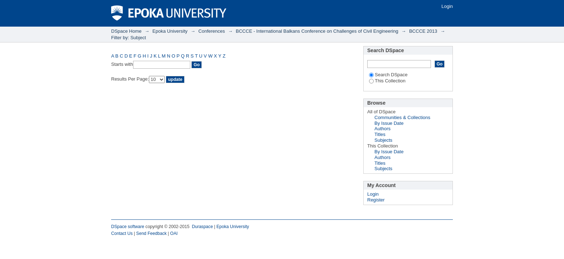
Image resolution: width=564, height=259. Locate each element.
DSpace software (127, 226)
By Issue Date (389, 123)
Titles (380, 134)
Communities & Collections (402, 117)
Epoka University (170, 31)
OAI (174, 233)
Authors (382, 128)
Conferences (212, 31)
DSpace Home (126, 31)
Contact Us (122, 233)
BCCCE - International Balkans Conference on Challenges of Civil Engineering (317, 31)
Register (376, 200)
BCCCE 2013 (423, 31)
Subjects (383, 140)
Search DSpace (388, 74)
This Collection (387, 80)
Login (447, 6)
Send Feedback (151, 233)
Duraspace (202, 226)
